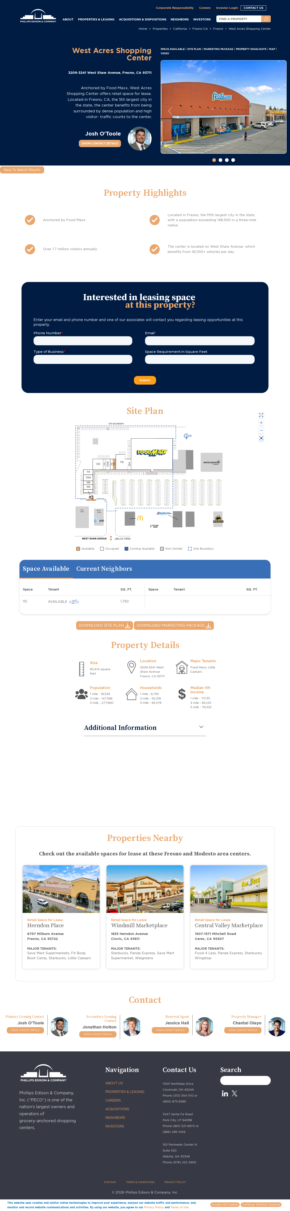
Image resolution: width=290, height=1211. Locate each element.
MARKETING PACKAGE (218, 49)
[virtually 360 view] (74, 601)
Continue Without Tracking (261, 1204)
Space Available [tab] (46, 569)
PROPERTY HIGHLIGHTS (251, 49)
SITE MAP (110, 1182)
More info (197, 1207)
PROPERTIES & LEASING (124, 1092)
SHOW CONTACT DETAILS (100, 143)
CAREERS (113, 1100)
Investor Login (227, 7)
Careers (205, 7)
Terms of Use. (180, 1207)
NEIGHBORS (180, 19)
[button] (170, 111)
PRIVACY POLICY (175, 1182)
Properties (160, 28)
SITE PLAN (194, 49)
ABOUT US (114, 1083)
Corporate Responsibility (175, 7)
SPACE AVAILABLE (173, 49)
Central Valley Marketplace (229, 925)
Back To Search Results (22, 170)
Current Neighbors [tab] (104, 569)
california (180, 28)
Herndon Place (45, 925)
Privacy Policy (154, 1207)
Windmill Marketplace (139, 925)
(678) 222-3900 (184, 1162)
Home (143, 28)
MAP (272, 49)
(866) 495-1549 (174, 1132)
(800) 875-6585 (174, 1101)
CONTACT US (253, 7)
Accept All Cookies (225, 1204)
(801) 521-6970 (184, 1126)
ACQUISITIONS (117, 1109)
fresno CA (200, 28)
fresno (218, 28)
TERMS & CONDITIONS (140, 1182)
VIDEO (165, 53)
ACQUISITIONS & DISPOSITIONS (142, 19)
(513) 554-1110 (183, 1095)
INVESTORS (202, 19)
